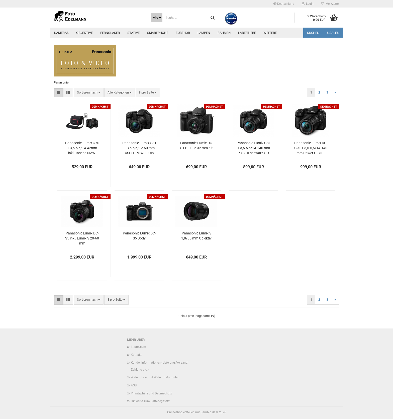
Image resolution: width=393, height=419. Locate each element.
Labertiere (247, 33)
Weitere (270, 33)
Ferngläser (110, 33)
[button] (284, 4)
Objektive (84, 33)
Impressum (138, 347)
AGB (134, 385)
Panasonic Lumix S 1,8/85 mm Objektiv (196, 235)
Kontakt (136, 355)
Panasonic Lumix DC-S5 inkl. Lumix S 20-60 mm (82, 238)
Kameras (61, 33)
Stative (133, 33)
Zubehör (183, 33)
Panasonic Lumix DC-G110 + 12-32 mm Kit (196, 145)
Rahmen (224, 33)
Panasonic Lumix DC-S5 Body (139, 235)
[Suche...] (156, 17)
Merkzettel (330, 4)
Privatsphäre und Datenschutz (151, 393)
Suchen (313, 33)
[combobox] (89, 93)
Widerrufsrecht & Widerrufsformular (155, 377)
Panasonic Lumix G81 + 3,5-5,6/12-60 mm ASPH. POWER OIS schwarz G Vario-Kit (139, 148)
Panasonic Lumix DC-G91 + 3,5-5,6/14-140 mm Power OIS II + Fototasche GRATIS (310, 148)
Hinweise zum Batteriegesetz (150, 401)
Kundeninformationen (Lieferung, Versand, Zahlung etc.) (159, 366)
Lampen (204, 33)
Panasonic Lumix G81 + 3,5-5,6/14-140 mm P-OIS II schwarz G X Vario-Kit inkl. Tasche (254, 148)
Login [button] (308, 4)
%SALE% (333, 33)
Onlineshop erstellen (180, 412)
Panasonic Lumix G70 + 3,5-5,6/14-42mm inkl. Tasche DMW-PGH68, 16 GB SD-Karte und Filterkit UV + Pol (82, 148)
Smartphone (157, 33)
